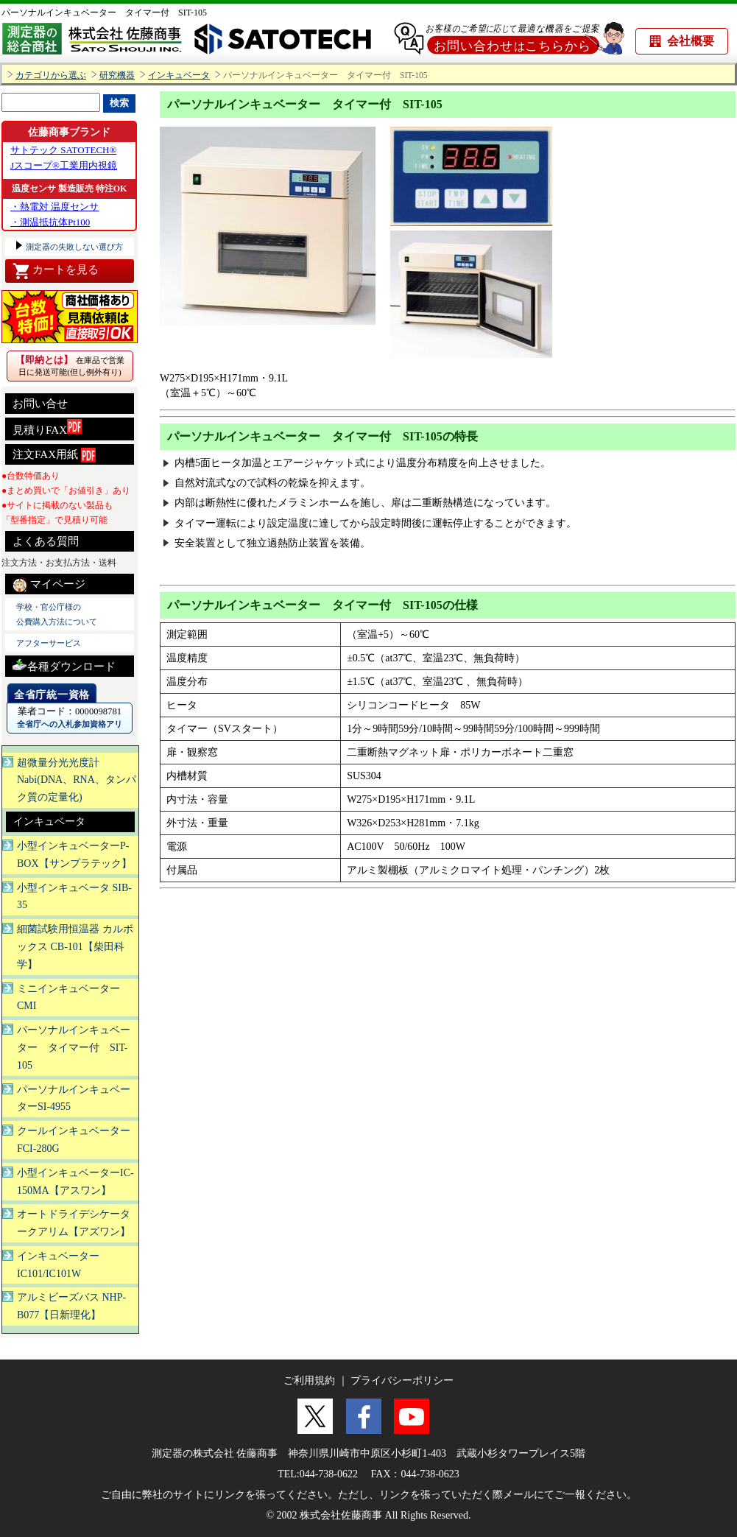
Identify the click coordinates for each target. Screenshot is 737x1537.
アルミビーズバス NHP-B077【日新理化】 (71, 1306)
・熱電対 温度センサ (54, 206)
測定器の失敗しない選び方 (73, 246)
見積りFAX (47, 427)
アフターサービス (48, 643)
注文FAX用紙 (54, 455)
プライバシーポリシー (402, 1380)
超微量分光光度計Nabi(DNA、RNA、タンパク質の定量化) (76, 780)
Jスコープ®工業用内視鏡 (63, 165)
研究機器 (117, 75)
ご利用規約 (309, 1380)
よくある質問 (46, 541)
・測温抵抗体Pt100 (50, 222)
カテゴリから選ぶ (50, 75)
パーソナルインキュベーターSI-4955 (73, 1098)
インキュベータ (179, 75)
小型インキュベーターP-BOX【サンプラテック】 (74, 854)
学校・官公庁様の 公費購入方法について (56, 614)
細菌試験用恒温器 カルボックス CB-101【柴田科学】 (75, 947)
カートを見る (56, 271)
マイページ (49, 584)
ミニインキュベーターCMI (68, 997)
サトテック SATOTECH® (63, 149)
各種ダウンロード (64, 664)
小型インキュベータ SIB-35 (74, 896)
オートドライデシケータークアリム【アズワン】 (73, 1223)
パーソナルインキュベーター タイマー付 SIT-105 (104, 12)
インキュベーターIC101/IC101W (58, 1265)
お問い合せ (40, 403)
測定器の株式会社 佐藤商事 (215, 1453)
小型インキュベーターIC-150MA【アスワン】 (75, 1181)
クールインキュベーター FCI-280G (73, 1139)
